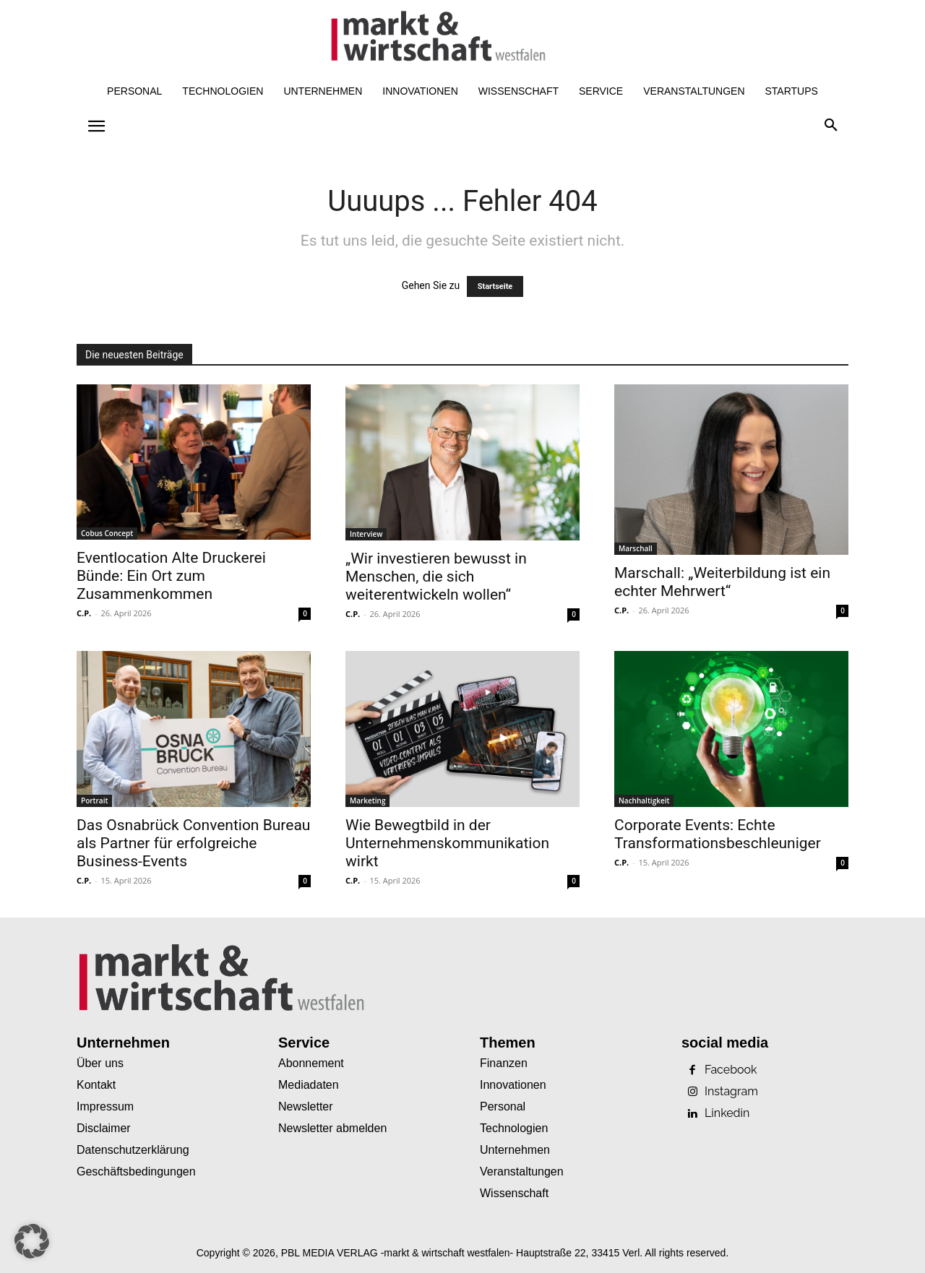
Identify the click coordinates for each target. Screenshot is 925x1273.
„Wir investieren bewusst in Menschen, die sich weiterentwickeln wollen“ (436, 576)
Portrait (94, 800)
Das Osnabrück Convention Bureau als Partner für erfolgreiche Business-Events (193, 843)
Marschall (636, 548)
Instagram (731, 1091)
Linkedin (727, 1113)
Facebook (731, 1070)
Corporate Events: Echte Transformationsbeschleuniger (717, 834)
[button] (831, 125)
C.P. (84, 613)
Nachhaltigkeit (644, 800)
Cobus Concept (107, 533)
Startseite (495, 286)
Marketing (367, 800)
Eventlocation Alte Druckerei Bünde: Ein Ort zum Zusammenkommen (171, 576)
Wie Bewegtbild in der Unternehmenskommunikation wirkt (447, 843)
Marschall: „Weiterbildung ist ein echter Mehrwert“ (722, 582)
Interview (366, 534)
